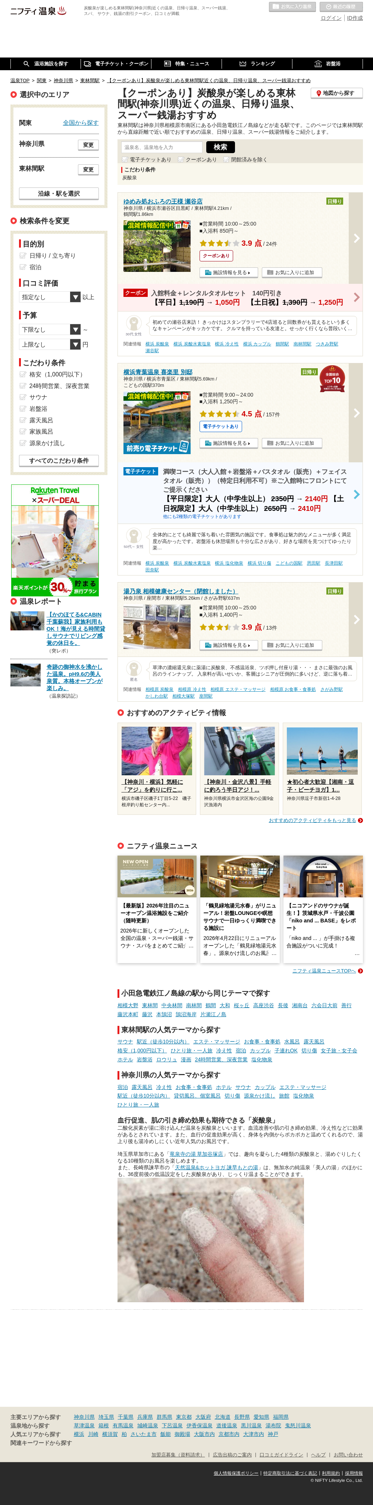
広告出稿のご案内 (232, 1455)
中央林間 (172, 1005)
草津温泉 (84, 1425)
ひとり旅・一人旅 (192, 1051)
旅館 (284, 1096)
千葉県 (126, 1417)
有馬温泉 (123, 1425)
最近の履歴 (341, 7)
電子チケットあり (151, 159)
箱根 (103, 1425)
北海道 (223, 1417)
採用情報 (354, 1473)
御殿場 (182, 1434)
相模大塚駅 (183, 696)
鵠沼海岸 (186, 1014)
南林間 (194, 1005)
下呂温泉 (172, 1425)
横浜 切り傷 (259, 563)
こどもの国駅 (289, 563)
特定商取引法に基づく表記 (290, 1473)
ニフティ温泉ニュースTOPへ (324, 971)
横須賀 (110, 1434)
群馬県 (164, 1417)
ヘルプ (318, 1455)
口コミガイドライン (281, 1455)
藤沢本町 (127, 1014)
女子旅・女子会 (339, 1051)
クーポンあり (201, 159)
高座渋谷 (263, 1005)
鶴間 (211, 1005)
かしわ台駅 (156, 696)
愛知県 (261, 1417)
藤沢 (147, 1014)
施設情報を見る (230, 272)
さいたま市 (144, 1434)
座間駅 (206, 696)
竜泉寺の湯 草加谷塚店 (196, 1154)
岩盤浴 (145, 1059)
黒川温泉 (251, 1425)
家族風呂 (41, 431)
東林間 (150, 1005)
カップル (260, 1051)
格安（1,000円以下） (142, 1051)
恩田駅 (313, 563)
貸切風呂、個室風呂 (197, 1096)
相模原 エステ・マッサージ (237, 689)
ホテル (125, 1059)
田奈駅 (152, 569)
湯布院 (273, 1425)
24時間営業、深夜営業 (221, 1059)
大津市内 (253, 1434)
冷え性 (224, 1051)
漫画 (186, 1059)
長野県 (242, 1417)
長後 (283, 1005)
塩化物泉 (261, 1059)
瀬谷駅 (152, 350)
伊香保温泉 (199, 1425)
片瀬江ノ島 (213, 1014)
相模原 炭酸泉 (159, 689)
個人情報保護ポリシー (236, 1473)
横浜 (79, 1434)
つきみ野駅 (327, 344)
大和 (225, 1005)
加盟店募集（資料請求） (178, 1455)
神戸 (273, 1434)
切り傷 (309, 1051)
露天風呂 (314, 1042)
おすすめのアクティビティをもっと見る (312, 820)
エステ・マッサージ (216, 1042)
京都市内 (229, 1434)
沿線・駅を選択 (59, 193)
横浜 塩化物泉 (229, 563)
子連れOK (286, 1051)
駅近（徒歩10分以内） (163, 1042)
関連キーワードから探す (41, 1443)
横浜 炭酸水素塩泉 (191, 344)
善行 (346, 1005)
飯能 (165, 1434)
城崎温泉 (147, 1425)
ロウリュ (166, 1059)
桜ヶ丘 (242, 1005)
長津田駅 (334, 563)
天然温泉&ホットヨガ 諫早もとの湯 (216, 1167)
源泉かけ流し (259, 1096)
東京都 (184, 1417)
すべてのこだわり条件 (59, 460)
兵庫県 (145, 1417)
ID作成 (355, 18)
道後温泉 (226, 1425)
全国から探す (81, 122)
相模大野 (127, 1005)
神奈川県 (84, 1417)
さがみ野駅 (331, 689)
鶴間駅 (282, 344)
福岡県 (281, 1417)
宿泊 (241, 1051)
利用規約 (331, 1473)
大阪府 (203, 1417)
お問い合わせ (348, 1455)
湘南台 (300, 1005)
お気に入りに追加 (294, 272)
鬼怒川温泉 (298, 1425)
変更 (88, 145)
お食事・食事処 (262, 1042)
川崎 (93, 1434)
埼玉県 (106, 1417)
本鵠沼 (164, 1014)
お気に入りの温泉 (292, 7)
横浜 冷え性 (226, 344)
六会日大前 (324, 1005)
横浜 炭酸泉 (157, 344)
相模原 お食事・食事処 (293, 689)
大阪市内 (204, 1434)
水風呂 (292, 1042)
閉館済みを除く (249, 159)
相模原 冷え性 (192, 689)
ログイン (331, 18)
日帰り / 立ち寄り (52, 255)
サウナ (125, 1042)
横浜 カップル (257, 344)
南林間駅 (302, 344)
